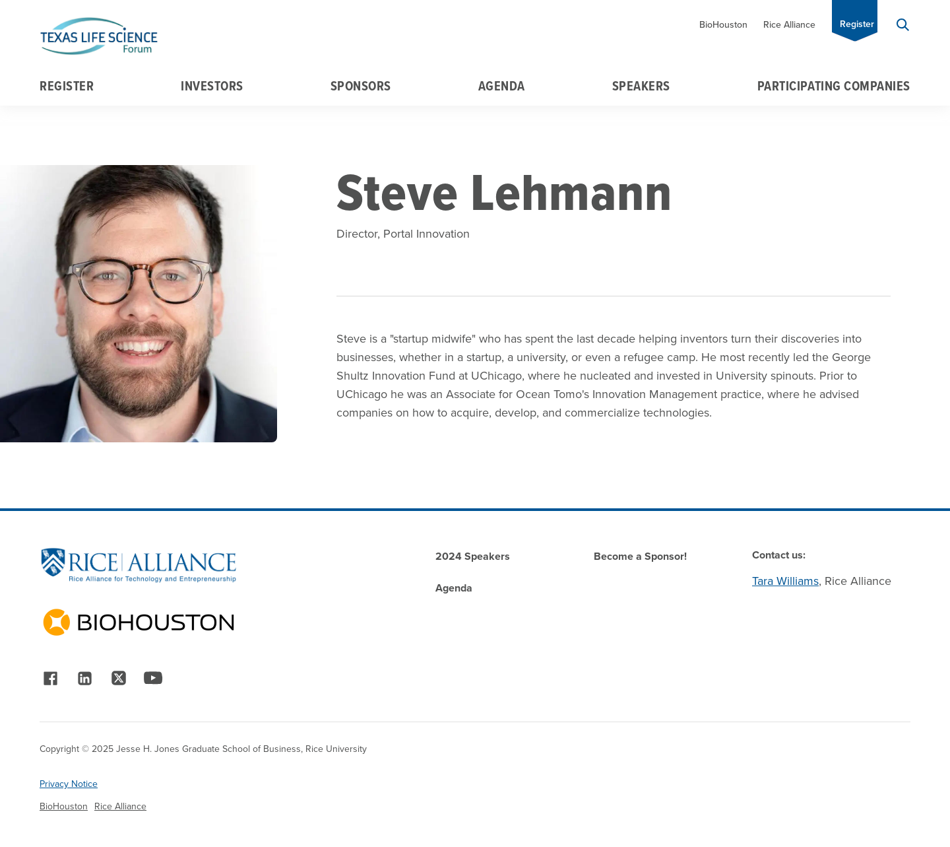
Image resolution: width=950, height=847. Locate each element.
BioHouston (723, 24)
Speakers (641, 86)
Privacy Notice (69, 784)
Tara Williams (785, 581)
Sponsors (361, 86)
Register (857, 24)
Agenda (501, 86)
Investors (212, 86)
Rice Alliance (789, 24)
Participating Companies (833, 86)
